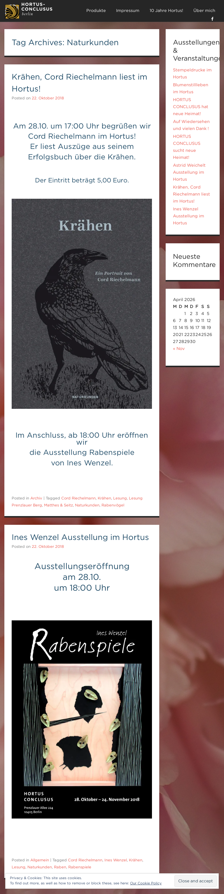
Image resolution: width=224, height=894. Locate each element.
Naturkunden (87, 505)
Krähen (104, 498)
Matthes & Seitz (58, 505)
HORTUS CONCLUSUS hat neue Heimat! (190, 106)
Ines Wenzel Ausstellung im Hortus (80, 537)
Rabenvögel (113, 505)
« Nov (179, 348)
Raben (60, 867)
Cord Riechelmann (78, 498)
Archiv (36, 498)
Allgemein (39, 860)
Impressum (127, 10)
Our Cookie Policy (146, 883)
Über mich (204, 10)
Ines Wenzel (115, 860)
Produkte (96, 10)
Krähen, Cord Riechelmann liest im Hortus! (191, 194)
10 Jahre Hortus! (166, 10)
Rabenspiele (79, 867)
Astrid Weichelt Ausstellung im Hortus (189, 172)
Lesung (120, 498)
